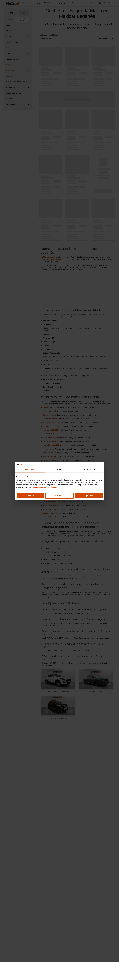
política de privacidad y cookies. (45, 487)
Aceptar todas (89, 495)
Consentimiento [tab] (29, 470)
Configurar (59, 495)
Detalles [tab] (59, 470)
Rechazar (30, 495)
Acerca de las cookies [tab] (89, 470)
